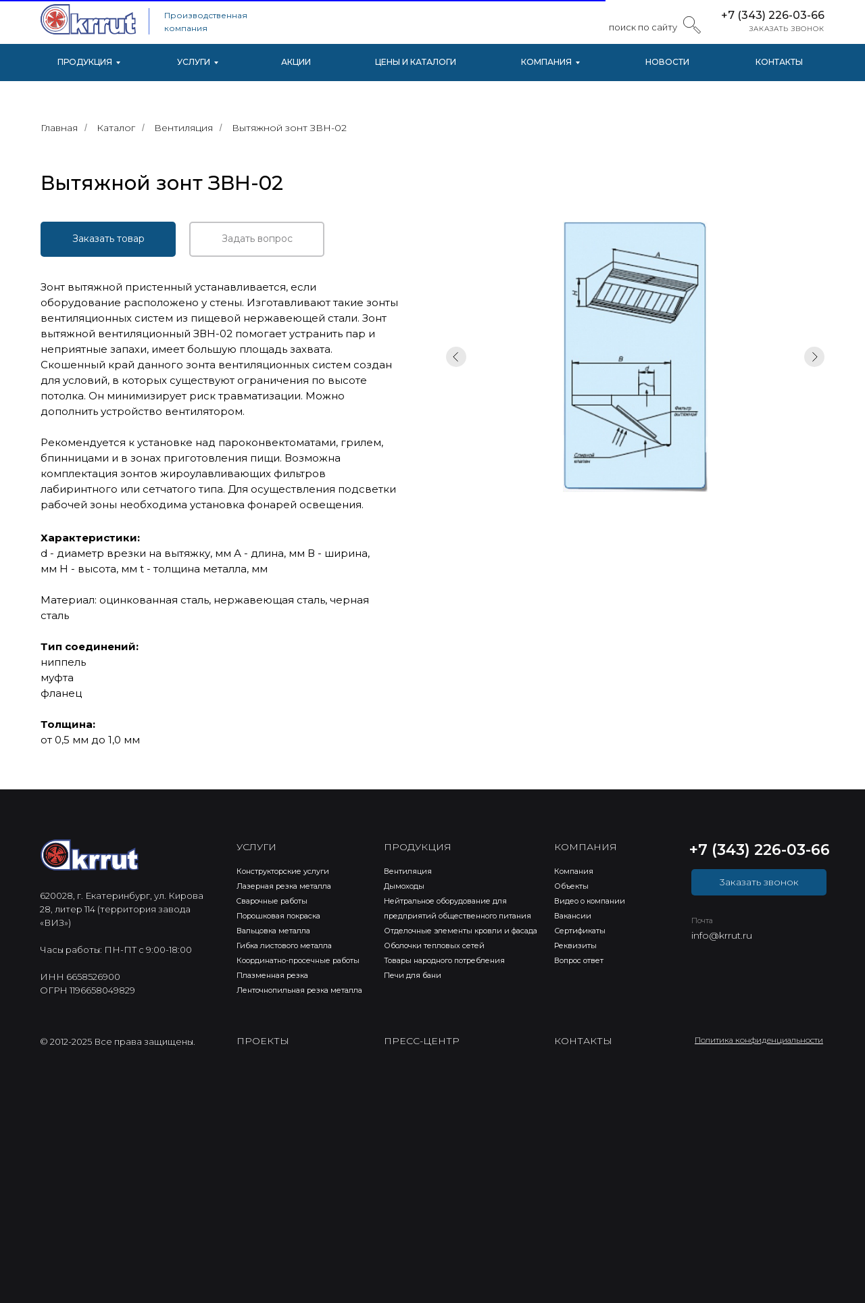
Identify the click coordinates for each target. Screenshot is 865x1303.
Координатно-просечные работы (298, 960)
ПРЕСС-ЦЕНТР (422, 1041)
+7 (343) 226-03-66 (772, 15)
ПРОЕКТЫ (263, 1041)
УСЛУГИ (193, 62)
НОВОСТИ (667, 62)
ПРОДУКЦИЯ (84, 62)
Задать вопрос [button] (257, 238)
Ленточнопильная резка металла (299, 990)
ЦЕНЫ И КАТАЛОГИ (415, 62)
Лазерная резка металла (284, 886)
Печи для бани (412, 975)
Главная (59, 128)
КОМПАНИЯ (546, 62)
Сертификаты (580, 930)
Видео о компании (589, 901)
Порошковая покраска (278, 915)
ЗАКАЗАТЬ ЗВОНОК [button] (786, 28)
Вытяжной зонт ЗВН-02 (289, 128)
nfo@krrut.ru (722, 935)
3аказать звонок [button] (759, 882)
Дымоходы (404, 886)
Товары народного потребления (444, 960)
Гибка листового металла (284, 945)
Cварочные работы (272, 901)
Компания (573, 871)
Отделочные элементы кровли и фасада (460, 930)
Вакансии (572, 915)
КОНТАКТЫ (779, 62)
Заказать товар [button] (108, 238)
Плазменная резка (272, 975)
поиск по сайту (643, 27)
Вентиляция (183, 128)
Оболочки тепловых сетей (434, 945)
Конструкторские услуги (283, 871)
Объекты (571, 886)
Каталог (116, 128)
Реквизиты (575, 945)
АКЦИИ (296, 62)
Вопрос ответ (578, 960)
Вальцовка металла (273, 930)
